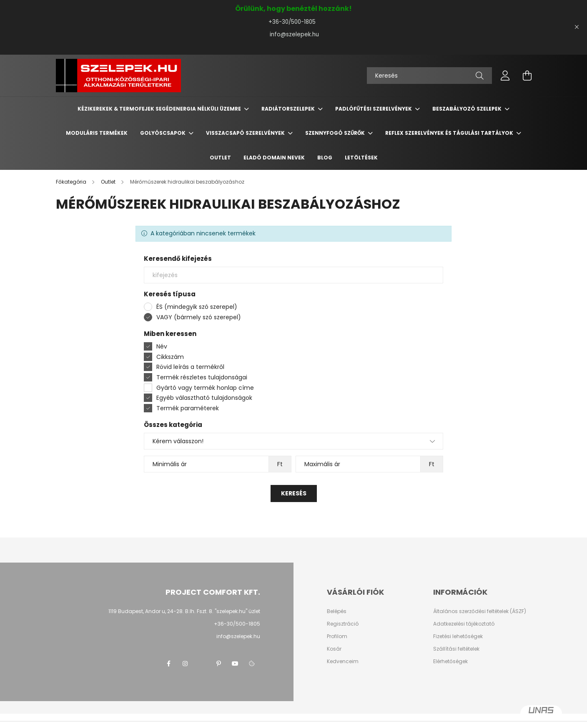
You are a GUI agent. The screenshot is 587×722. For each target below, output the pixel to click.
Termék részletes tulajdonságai (201, 377)
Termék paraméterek (187, 408)
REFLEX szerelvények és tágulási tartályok (449, 132)
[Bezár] (576, 27)
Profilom (337, 636)
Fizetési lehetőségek (458, 636)
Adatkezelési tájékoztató (463, 624)
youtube (235, 663)
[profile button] (505, 75)
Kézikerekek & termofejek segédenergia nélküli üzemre (160, 108)
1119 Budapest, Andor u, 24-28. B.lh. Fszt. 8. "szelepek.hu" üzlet (184, 611)
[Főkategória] (72, 181)
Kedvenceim (343, 661)
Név (161, 346)
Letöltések (361, 157)
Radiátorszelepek (288, 108)
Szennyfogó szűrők (335, 132)
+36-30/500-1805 (293, 22)
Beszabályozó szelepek (467, 108)
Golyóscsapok (163, 132)
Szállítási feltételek (456, 649)
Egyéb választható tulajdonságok (204, 398)
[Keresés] (429, 75)
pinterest (218, 663)
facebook (168, 663)
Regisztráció (343, 624)
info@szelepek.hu (293, 34)
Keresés (293, 493)
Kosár (334, 649)
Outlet (220, 157)
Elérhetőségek (450, 661)
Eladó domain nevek (274, 157)
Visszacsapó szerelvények (246, 132)
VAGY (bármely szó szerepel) (198, 317)
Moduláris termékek (97, 132)
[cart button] (527, 75)
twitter (201, 663)
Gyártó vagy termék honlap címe (205, 388)
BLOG (324, 157)
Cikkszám (170, 357)
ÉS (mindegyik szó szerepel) (196, 307)
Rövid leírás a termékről (190, 367)
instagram (185, 663)
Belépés (336, 611)
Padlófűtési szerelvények (374, 108)
